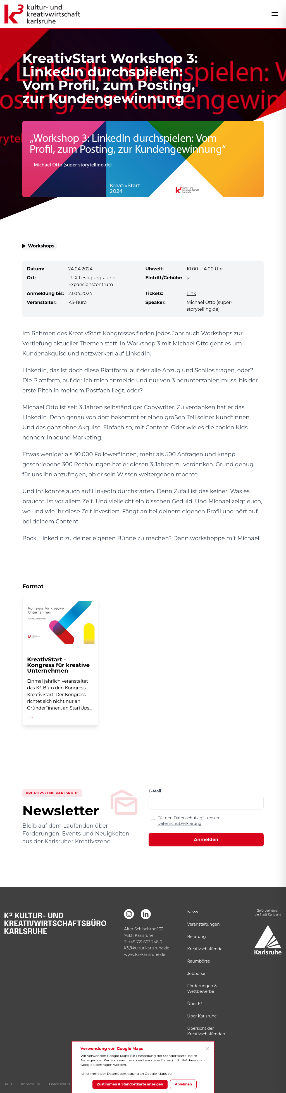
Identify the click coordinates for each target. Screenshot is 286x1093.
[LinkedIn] (146, 914)
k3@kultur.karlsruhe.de (146, 948)
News (192, 911)
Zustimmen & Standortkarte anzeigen (130, 1084)
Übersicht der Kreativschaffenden (206, 1031)
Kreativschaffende (204, 948)
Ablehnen (183, 1084)
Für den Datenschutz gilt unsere (188, 820)
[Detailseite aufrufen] (60, 661)
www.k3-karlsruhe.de (144, 954)
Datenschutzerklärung (179, 823)
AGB (8, 1084)
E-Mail (155, 791)
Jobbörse (196, 973)
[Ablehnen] (207, 1048)
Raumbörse (198, 961)
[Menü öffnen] (275, 14)
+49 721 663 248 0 (145, 941)
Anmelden (206, 839)
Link (191, 293)
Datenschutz (60, 1084)
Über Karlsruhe (201, 1016)
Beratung (196, 936)
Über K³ (194, 1003)
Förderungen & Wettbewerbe (202, 988)
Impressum (30, 1084)
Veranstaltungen (203, 924)
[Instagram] (129, 914)
